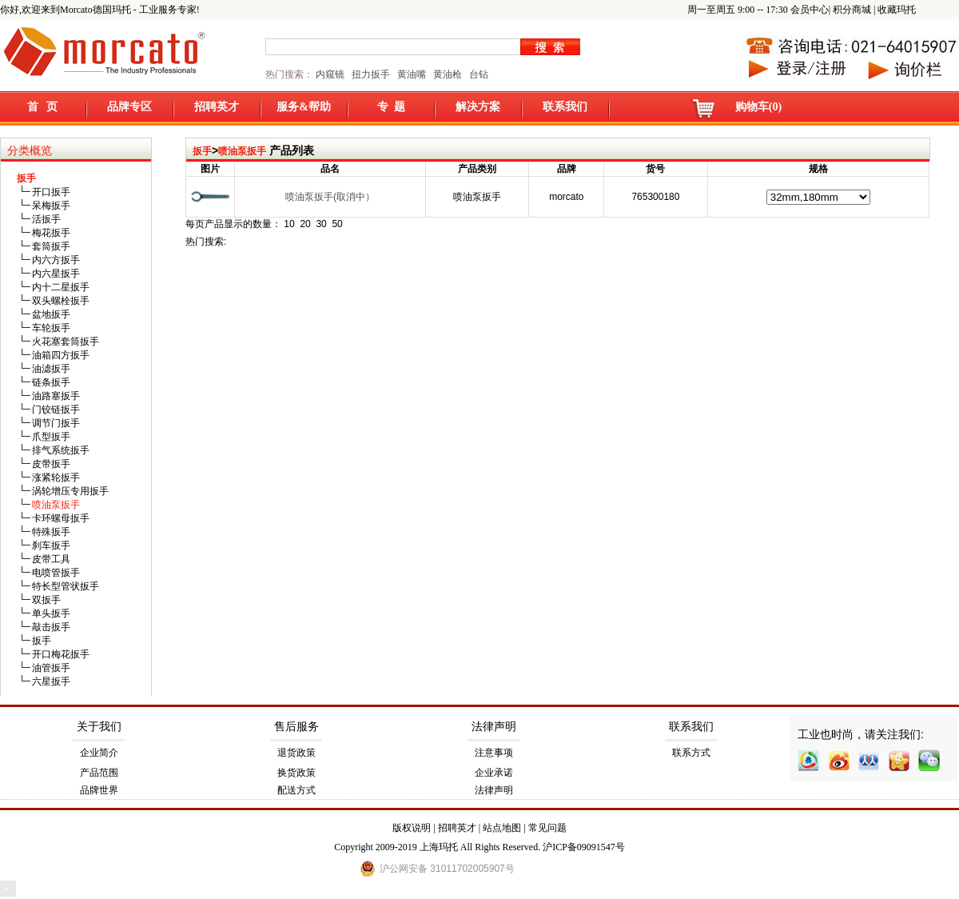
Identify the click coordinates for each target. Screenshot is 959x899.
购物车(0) (758, 107)
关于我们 (99, 727)
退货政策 (296, 752)
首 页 (42, 107)
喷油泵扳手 (242, 151)
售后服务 (296, 727)
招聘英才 (216, 107)
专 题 (391, 107)
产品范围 (99, 772)
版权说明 (411, 827)
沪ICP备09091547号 (584, 847)
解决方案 (478, 107)
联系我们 (565, 107)
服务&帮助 (304, 107)
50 (337, 224)
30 (321, 224)
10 (289, 224)
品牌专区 (129, 107)
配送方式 (296, 790)
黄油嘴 (411, 74)
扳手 (202, 151)
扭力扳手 (371, 74)
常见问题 (547, 827)
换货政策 (296, 772)
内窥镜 (330, 74)
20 (305, 224)
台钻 (477, 74)
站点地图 (502, 827)
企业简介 (99, 752)
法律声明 (494, 727)
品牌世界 (99, 790)
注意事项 (494, 752)
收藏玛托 (896, 9)
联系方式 (691, 752)
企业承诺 (494, 772)
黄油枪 (447, 74)
